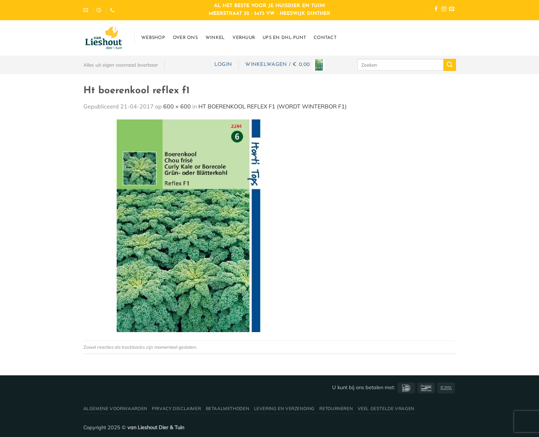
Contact (325, 37)
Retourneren (336, 408)
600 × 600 (177, 106)
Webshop (153, 37)
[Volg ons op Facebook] (436, 9)
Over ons (185, 37)
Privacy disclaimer (176, 408)
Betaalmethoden (227, 408)
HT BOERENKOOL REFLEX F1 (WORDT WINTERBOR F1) (272, 106)
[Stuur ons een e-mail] (451, 9)
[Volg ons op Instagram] (443, 9)
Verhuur (243, 37)
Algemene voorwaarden (115, 408)
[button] (223, 64)
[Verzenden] (450, 65)
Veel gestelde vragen (386, 408)
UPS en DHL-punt (284, 37)
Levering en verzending (284, 408)
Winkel (215, 37)
